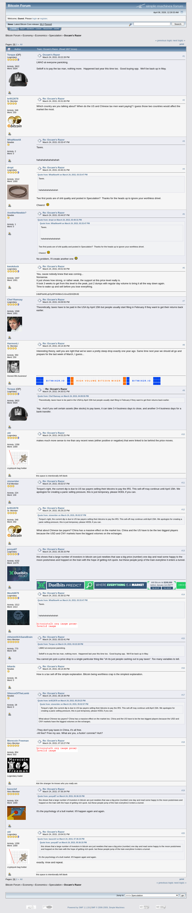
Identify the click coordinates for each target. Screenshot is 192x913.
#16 (183, 668)
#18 (183, 742)
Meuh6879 (13, 593)
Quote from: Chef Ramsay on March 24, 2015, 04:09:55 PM (63, 396)
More (56, 29)
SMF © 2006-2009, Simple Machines (108, 907)
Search (30, 29)
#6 (184, 268)
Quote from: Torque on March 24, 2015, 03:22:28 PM (60, 644)
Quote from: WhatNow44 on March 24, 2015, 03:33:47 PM (62, 175)
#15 (183, 638)
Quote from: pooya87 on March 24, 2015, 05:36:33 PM (61, 796)
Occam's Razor (72, 35)
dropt (10, 167)
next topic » (179, 40)
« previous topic (163, 40)
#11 (183, 483)
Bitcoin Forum (13, 35)
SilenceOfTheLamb (18, 693)
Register (47, 29)
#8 (184, 345)
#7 (184, 301)
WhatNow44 (14, 139)
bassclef (12, 789)
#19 (183, 790)
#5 (184, 214)
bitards (11, 666)
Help (22, 29)
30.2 (42, 24)
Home (13, 29)
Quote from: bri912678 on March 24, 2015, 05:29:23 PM (61, 701)
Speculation (55, 35)
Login (38, 29)
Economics (41, 35)
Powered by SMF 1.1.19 (79, 907)
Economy (28, 35)
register (43, 18)
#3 (184, 141)
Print (182, 44)
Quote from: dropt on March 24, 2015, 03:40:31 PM (60, 220)
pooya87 (12, 549)
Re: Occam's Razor (53, 98)
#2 (184, 100)
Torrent (48, 24)
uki (9, 432)
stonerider (13, 481)
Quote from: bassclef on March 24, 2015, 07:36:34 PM (61, 839)
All (21, 44)
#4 (184, 169)
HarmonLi (13, 343)
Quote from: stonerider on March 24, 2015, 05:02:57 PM (62, 515)
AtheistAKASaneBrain (20, 637)
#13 (183, 550)
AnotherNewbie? (16, 212)
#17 (183, 695)
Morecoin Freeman (18, 740)
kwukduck (13, 266)
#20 (183, 833)
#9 (184, 390)
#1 (184, 56)
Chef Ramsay (14, 299)
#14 (183, 594)
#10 (183, 434)
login (34, 18)
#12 (183, 509)
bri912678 (12, 98)
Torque (11, 54)
